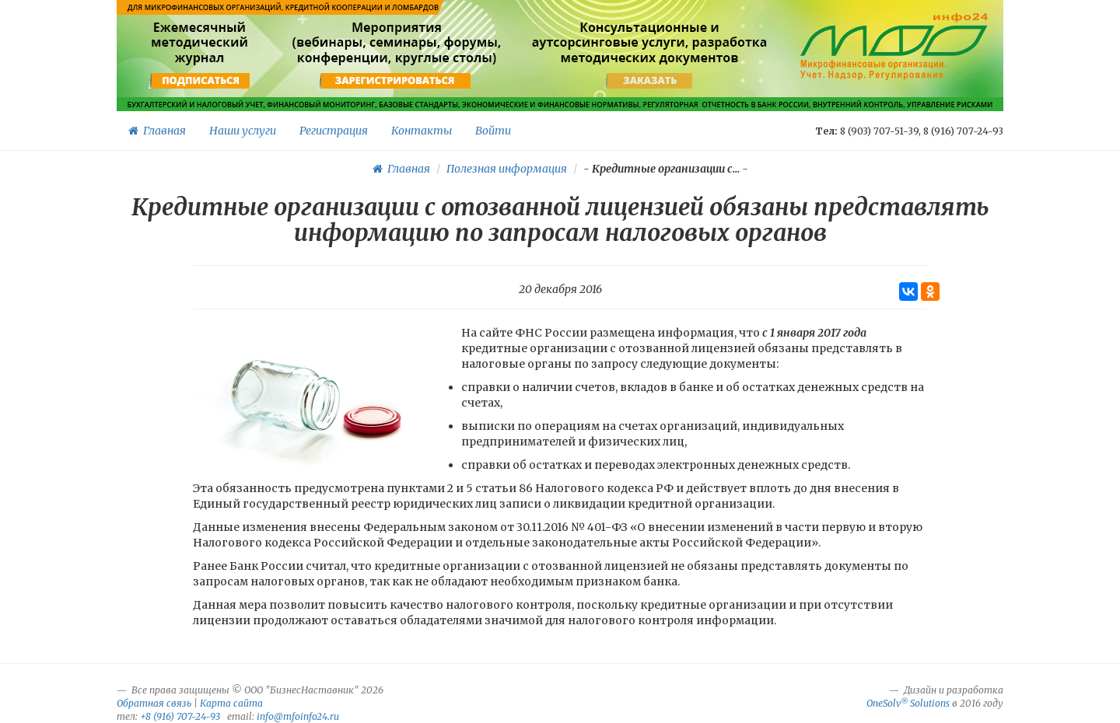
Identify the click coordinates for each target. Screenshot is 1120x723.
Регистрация (333, 131)
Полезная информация (506, 169)
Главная (157, 131)
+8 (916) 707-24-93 (180, 716)
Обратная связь (154, 703)
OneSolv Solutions (908, 703)
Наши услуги (242, 131)
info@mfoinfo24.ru (298, 716)
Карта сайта (231, 703)
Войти (493, 131)
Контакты (421, 131)
